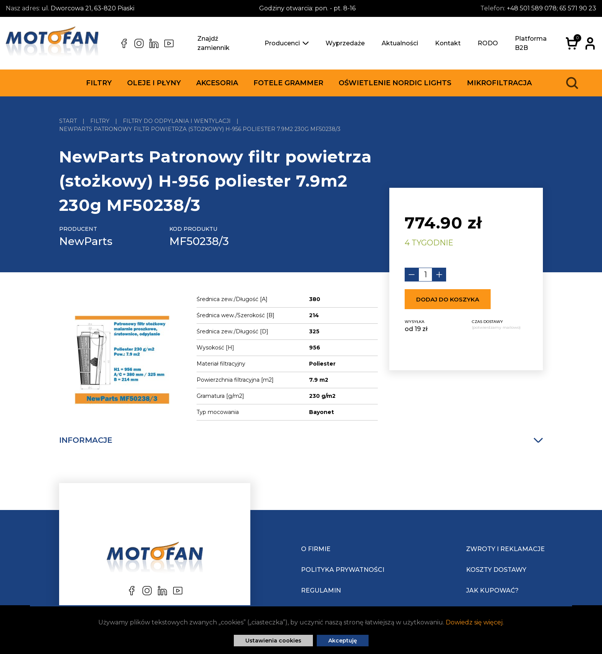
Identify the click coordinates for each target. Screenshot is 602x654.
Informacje (301, 440)
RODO (488, 43)
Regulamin (321, 590)
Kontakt (448, 43)
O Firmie (316, 549)
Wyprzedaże (345, 43)
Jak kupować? (492, 590)
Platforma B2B (531, 43)
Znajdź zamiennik (213, 43)
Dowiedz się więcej (474, 622)
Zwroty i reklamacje (505, 549)
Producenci (287, 43)
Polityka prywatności (342, 569)
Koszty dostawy (496, 569)
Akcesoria (217, 83)
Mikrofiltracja (499, 83)
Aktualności (400, 43)
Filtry (99, 83)
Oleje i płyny (154, 83)
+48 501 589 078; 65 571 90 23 (551, 8)
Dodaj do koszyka (447, 299)
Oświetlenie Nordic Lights (395, 83)
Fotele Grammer (288, 83)
